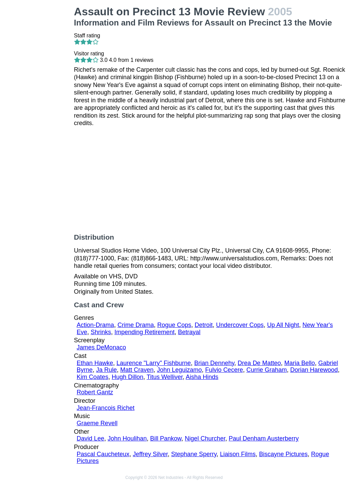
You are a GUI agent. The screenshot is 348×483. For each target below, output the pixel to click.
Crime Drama (136, 325)
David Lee (90, 438)
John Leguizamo (179, 369)
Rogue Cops (174, 325)
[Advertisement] (38, 107)
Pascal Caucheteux (103, 454)
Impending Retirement (145, 332)
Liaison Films (238, 454)
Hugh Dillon (127, 377)
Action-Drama (95, 325)
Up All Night (283, 325)
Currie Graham (266, 369)
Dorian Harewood (314, 369)
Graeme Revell (97, 423)
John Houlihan (127, 438)
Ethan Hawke (95, 363)
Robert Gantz (95, 392)
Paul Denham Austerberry (264, 438)
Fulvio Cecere (224, 369)
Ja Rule (106, 369)
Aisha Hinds (202, 377)
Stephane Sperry (193, 454)
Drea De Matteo (259, 363)
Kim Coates (92, 377)
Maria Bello (299, 363)
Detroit (204, 325)
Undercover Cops (240, 325)
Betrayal (189, 332)
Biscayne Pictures (283, 454)
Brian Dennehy (214, 363)
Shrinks (101, 332)
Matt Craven (137, 369)
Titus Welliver (164, 377)
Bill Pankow (165, 438)
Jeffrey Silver (150, 454)
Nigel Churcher (205, 438)
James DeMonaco (101, 347)
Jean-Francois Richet (106, 407)
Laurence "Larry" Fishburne (154, 363)
